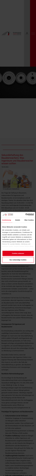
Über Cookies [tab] (29, 220)
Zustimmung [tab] (6, 220)
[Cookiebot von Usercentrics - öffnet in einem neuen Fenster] (25, 214)
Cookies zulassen (18, 253)
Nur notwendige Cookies (18, 260)
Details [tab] (17, 220)
